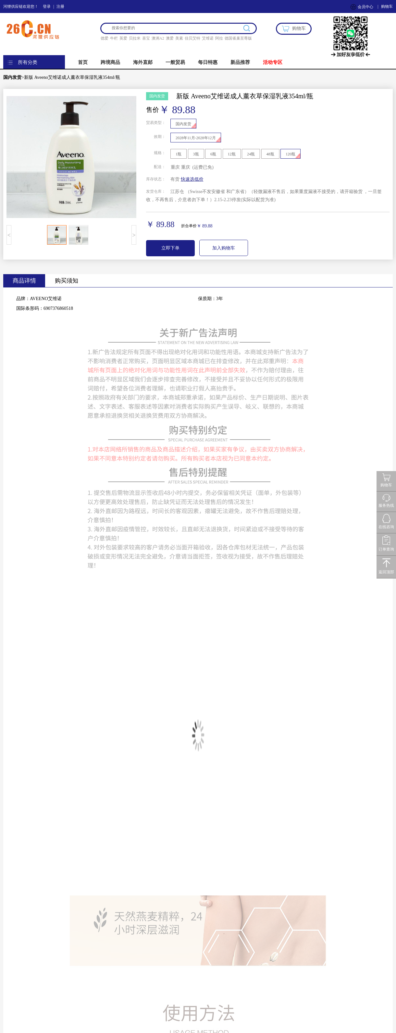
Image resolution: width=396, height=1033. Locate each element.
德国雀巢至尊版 (238, 38)
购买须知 (66, 280)
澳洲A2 (158, 38)
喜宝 (146, 38)
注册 (60, 6)
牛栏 (114, 38)
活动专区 (272, 62)
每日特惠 (207, 62)
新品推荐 (240, 62)
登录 (47, 6)
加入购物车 (223, 248)
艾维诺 (208, 38)
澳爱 (170, 38)
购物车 (387, 6)
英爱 (123, 38)
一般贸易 (175, 62)
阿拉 (219, 38)
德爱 (104, 38)
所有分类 (27, 62)
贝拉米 (135, 38)
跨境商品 (110, 62)
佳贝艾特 (192, 38)
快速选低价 (192, 179)
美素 (179, 38)
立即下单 (170, 248)
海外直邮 (143, 62)
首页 (83, 62)
